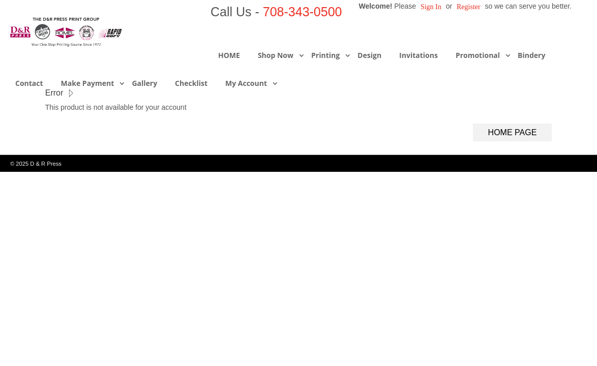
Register (469, 7)
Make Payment (87, 83)
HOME (229, 55)
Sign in (431, 7)
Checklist (191, 83)
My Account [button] (246, 83)
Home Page (512, 132)
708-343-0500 (302, 12)
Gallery (144, 83)
